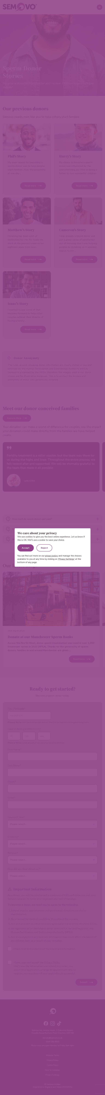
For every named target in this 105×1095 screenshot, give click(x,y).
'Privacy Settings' (66, 559)
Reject (44, 547)
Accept (25, 547)
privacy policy (51, 555)
